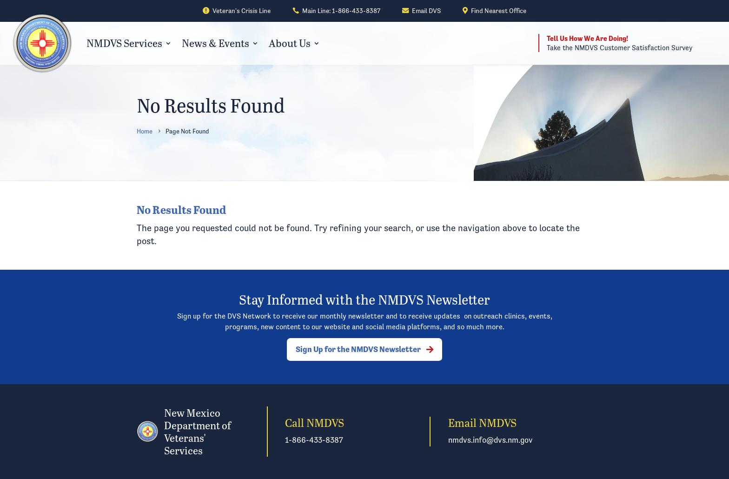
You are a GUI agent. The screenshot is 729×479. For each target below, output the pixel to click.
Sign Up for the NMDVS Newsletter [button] (358, 349)
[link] (237, 11)
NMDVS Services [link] (124, 43)
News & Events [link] (215, 43)
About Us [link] (290, 43)
